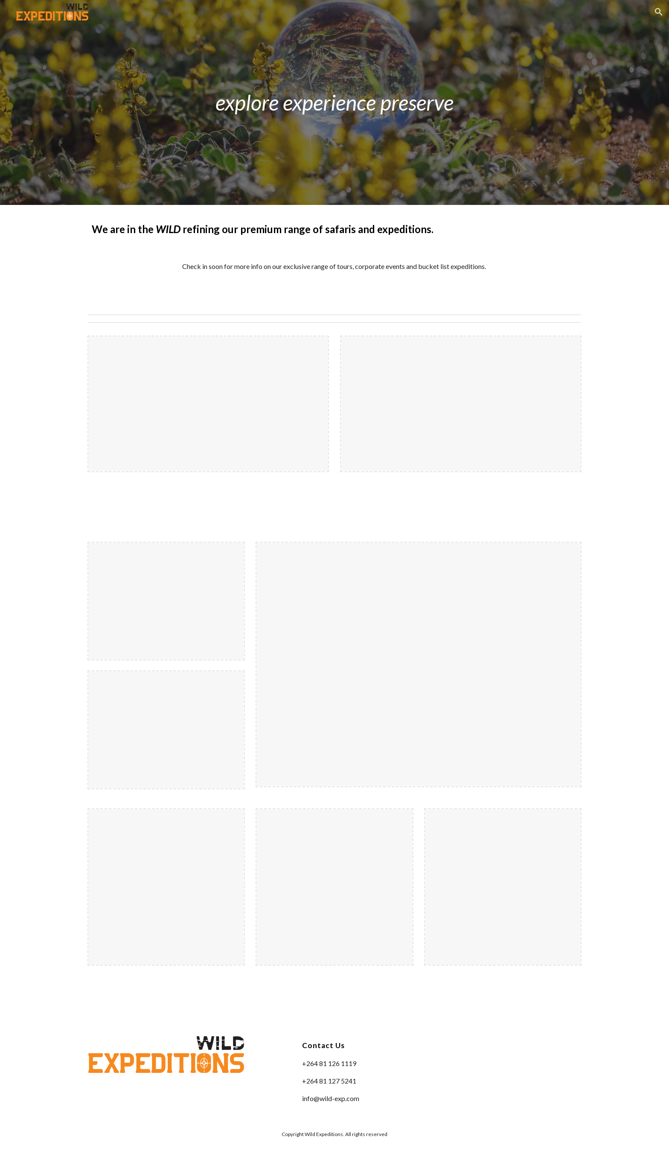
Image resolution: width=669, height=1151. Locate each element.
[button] (659, 12)
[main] (334, 102)
